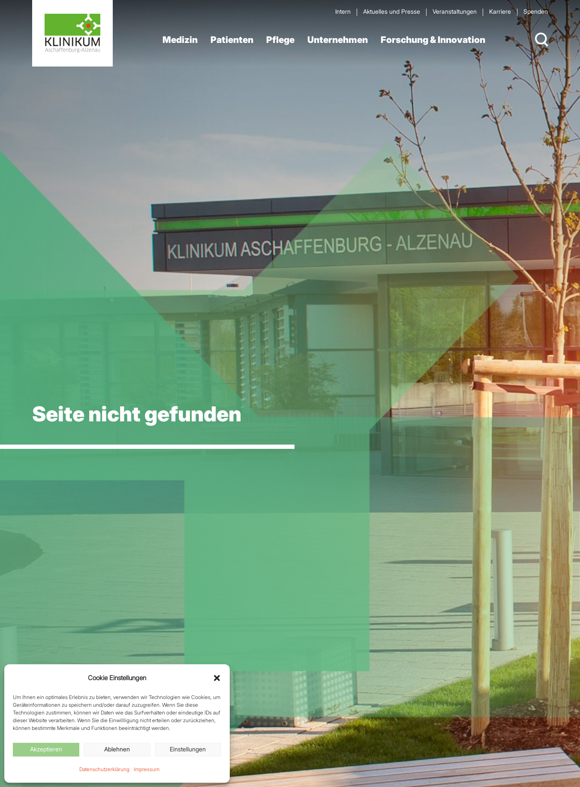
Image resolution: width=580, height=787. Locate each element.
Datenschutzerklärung (104, 769)
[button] (217, 678)
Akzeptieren (46, 749)
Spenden (535, 11)
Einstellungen (188, 749)
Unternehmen (337, 39)
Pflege (280, 39)
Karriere (500, 11)
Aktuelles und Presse (391, 11)
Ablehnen (117, 749)
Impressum (146, 769)
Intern (343, 11)
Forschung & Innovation (433, 39)
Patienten (231, 39)
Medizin (180, 39)
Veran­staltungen (455, 11)
